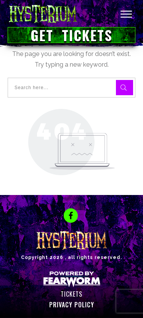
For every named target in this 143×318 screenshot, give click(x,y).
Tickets (71, 294)
